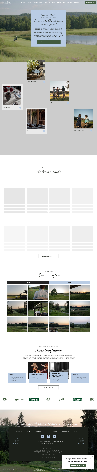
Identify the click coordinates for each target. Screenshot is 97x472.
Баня (47, 431)
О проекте (19, 431)
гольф (30, 2)
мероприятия (67, 2)
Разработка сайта (89, 469)
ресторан (51, 2)
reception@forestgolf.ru (48, 443)
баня (45, 2)
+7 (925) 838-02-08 (44, 441)
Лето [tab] (28, 282)
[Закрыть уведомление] (93, 457)
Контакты (76, 431)
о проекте (22, 2)
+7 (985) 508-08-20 (57, 441)
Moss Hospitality (49, 457)
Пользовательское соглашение (57, 469)
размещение (38, 2)
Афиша (55, 431)
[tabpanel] (48, 308)
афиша (59, 2)
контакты (77, 2)
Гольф (28, 431)
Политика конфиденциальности (39, 470)
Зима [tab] (69, 282)
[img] (42, 436)
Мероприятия (65, 431)
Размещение (38, 431)
